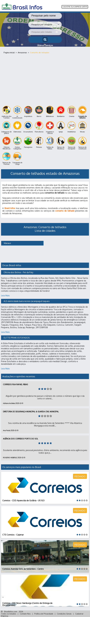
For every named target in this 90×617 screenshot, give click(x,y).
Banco (39, 111)
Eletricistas (17, 127)
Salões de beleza (50, 143)
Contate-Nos (25, 614)
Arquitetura (28, 111)
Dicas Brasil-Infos (11, 265)
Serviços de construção (82, 143)
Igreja (61, 127)
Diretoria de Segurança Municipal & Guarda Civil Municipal (31, 411)
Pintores (39, 142)
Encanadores (28, 127)
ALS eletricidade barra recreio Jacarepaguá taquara (26, 301)
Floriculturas (39, 127)
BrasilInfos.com (10, 611)
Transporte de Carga (17, 158)
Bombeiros (61, 111)
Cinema (71, 111)
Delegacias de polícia (6, 127)
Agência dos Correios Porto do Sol (20, 439)
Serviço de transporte (71, 143)
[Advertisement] (45, 78)
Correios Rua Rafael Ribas (15, 384)
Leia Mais (5, 295)
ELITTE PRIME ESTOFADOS (16, 337)
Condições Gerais (64, 614)
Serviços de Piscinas (6, 158)
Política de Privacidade (43, 614)
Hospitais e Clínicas (50, 127)
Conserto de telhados (82, 112)
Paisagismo (28, 142)
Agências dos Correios (6, 112)
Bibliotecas (50, 111)
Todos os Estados (8, 614)
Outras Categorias (17, 143)
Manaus (7, 243)
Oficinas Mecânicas (6, 143)
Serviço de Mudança (61, 143)
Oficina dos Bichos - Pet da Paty (18, 272)
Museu (82, 127)
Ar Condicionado (17, 112)
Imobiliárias (71, 127)
